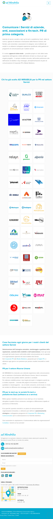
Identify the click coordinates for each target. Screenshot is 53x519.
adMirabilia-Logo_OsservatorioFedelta (14, 270)
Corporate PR (9, 359)
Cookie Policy (11, 515)
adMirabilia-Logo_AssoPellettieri (39, 119)
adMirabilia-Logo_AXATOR (26, 119)
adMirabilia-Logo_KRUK (14, 232)
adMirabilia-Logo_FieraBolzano (14, 170)
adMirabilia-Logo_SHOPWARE (39, 107)
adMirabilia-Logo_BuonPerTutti (39, 308)
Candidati (22, 453)
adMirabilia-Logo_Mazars (14, 145)
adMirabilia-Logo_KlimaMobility (26, 220)
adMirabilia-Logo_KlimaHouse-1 (39, 207)
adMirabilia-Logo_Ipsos (26, 170)
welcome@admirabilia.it (14, 448)
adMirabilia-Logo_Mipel (14, 132)
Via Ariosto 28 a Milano (32, 484)
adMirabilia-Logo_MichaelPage (14, 283)
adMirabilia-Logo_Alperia (39, 157)
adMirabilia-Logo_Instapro (26, 207)
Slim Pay (39, 220)
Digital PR (41, 359)
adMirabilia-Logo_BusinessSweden (39, 182)
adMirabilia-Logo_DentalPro (14, 320)
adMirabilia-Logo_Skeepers (26, 132)
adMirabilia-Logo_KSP (26, 232)
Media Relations (22, 359)
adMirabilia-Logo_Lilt (26, 283)
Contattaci (5, 423)
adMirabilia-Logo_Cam (26, 295)
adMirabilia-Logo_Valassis (39, 232)
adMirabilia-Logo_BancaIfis (39, 145)
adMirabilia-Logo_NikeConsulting (26, 270)
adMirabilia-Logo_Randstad (14, 257)
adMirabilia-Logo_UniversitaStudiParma (14, 245)
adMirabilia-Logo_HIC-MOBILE (14, 195)
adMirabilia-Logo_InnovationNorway (26, 182)
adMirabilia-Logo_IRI (39, 283)
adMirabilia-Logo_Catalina (14, 295)
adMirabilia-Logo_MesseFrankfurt (39, 170)
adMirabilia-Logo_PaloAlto (26, 257)
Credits (17, 515)
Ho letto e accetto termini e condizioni (9, 465)
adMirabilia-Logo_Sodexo (26, 245)
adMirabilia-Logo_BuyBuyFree (14, 308)
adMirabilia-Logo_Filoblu (39, 195)
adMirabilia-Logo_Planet (14, 182)
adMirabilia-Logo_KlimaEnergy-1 (14, 220)
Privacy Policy (3, 515)
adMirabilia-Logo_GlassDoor (26, 157)
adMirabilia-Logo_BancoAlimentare (26, 320)
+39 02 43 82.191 (11, 444)
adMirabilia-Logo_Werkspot (14, 207)
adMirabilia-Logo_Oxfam (39, 257)
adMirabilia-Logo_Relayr (14, 157)
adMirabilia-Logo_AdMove (26, 195)
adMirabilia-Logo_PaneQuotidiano (14, 107)
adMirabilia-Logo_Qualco (26, 94)
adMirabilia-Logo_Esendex (39, 132)
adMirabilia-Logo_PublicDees (26, 308)
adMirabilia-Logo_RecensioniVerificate (26, 145)
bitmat (39, 295)
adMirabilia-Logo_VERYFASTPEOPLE (26, 107)
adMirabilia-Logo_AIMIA (39, 245)
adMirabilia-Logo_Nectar (39, 270)
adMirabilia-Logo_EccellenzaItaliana (14, 94)
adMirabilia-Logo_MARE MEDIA (14, 119)
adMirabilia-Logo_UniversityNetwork (39, 94)
